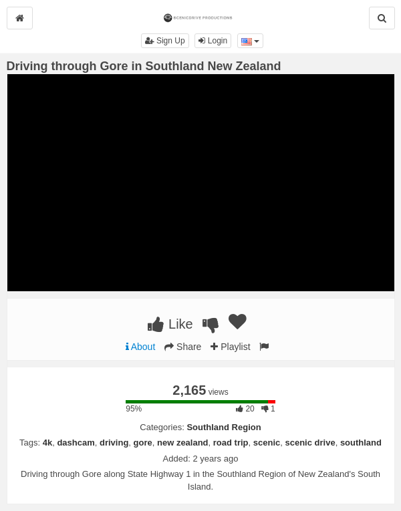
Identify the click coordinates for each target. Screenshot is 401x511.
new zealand (183, 443)
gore (143, 443)
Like (170, 324)
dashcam (75, 443)
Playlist (230, 346)
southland (361, 443)
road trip (231, 443)
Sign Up (165, 40)
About (141, 346)
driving (114, 443)
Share (182, 346)
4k (47, 443)
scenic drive (310, 443)
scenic (266, 443)
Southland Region (223, 427)
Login (212, 40)
